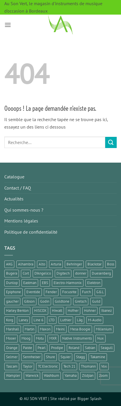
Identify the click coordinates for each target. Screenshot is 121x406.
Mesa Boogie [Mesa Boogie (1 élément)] (80, 329)
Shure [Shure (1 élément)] (50, 356)
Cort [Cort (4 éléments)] (26, 273)
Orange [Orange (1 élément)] (11, 347)
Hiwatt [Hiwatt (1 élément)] (57, 310)
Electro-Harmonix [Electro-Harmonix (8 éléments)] (68, 282)
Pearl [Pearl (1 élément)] (42, 347)
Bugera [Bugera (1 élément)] (11, 273)
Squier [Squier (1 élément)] (66, 356)
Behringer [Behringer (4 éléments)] (74, 264)
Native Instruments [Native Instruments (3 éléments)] (77, 338)
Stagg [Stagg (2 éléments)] (80, 356)
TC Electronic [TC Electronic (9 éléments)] (48, 366)
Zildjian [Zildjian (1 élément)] (87, 375)
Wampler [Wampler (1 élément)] (13, 375)
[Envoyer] (111, 142)
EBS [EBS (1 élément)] (45, 282)
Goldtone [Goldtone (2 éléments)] (62, 301)
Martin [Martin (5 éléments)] (29, 329)
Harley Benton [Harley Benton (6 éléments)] (17, 310)
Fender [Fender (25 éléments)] (51, 291)
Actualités (14, 199)
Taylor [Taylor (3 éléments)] (27, 366)
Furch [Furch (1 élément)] (86, 291)
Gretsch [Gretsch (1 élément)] (81, 301)
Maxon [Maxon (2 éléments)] (45, 329)
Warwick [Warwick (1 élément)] (32, 375)
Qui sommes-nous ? (23, 210)
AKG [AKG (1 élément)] (9, 264)
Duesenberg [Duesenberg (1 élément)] (101, 273)
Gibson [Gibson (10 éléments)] (29, 301)
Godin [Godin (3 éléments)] (44, 301)
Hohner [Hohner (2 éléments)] (90, 310)
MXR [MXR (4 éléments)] (53, 338)
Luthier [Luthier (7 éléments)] (65, 320)
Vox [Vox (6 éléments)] (104, 366)
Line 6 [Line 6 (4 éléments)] (38, 320)
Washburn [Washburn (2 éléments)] (51, 375)
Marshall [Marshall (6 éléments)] (12, 329)
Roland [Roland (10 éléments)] (74, 347)
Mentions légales (21, 221)
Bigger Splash (89, 398)
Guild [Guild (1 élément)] (96, 301)
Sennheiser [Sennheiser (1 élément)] (31, 356)
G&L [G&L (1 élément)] (100, 291)
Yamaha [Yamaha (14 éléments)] (71, 375)
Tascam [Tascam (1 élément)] (11, 366)
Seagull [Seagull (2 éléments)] (107, 347)
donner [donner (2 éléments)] (80, 273)
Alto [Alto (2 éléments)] (42, 264)
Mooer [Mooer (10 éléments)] (11, 338)
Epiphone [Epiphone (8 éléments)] (13, 291)
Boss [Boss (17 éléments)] (110, 264)
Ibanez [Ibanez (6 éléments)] (106, 310)
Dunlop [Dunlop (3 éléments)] (12, 282)
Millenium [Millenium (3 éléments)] (104, 329)
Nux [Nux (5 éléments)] (100, 338)
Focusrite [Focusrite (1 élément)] (69, 291)
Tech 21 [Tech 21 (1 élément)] (69, 366)
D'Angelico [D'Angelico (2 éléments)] (42, 273)
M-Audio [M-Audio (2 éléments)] (95, 320)
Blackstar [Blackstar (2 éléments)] (94, 264)
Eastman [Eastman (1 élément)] (29, 282)
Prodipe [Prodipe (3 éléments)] (57, 347)
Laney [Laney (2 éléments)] (23, 320)
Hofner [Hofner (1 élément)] (73, 310)
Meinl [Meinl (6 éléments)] (60, 329)
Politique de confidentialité (30, 232)
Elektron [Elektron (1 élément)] (93, 282)
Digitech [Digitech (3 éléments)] (63, 273)
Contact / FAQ (17, 188)
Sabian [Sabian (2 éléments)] (90, 347)
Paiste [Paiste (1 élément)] (27, 347)
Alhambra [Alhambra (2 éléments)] (25, 264)
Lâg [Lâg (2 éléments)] (80, 320)
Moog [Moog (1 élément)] (26, 338)
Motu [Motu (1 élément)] (40, 338)
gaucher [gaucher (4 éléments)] (12, 301)
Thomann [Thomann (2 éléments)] (88, 366)
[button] (7, 25)
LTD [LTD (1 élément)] (52, 320)
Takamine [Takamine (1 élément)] (97, 356)
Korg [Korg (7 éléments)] (9, 320)
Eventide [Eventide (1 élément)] (33, 291)
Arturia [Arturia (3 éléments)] (56, 264)
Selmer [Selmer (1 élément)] (11, 356)
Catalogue (14, 177)
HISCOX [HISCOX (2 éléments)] (40, 310)
